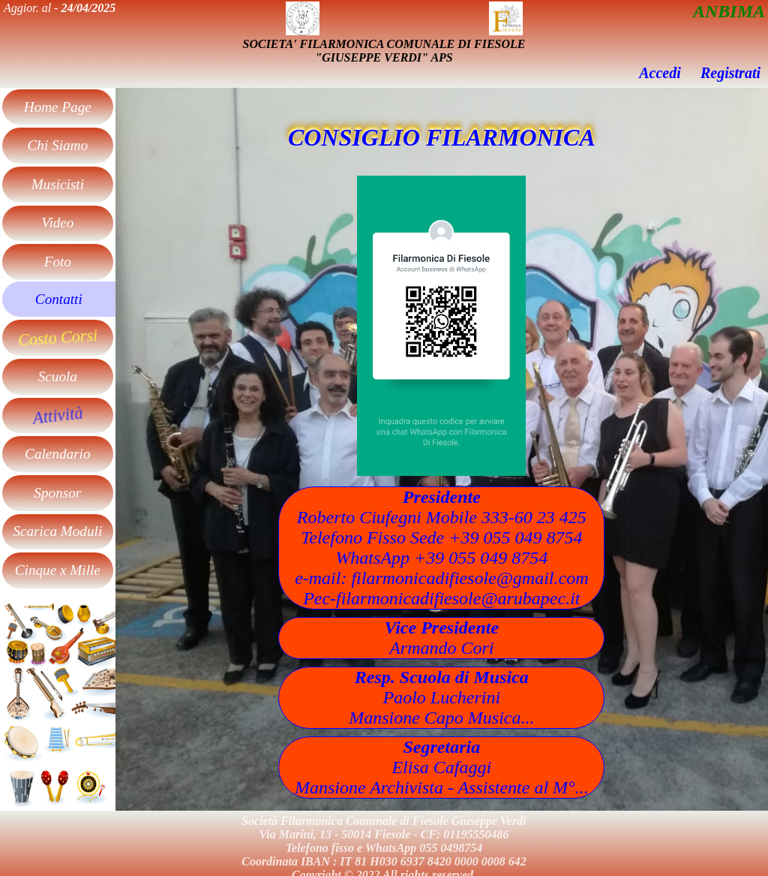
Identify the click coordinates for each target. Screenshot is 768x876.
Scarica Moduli (57, 531)
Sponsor (57, 493)
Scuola (57, 376)
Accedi (660, 73)
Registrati (730, 73)
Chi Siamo (58, 145)
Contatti (58, 299)
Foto (57, 261)
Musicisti (58, 184)
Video (57, 222)
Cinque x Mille (57, 570)
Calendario (57, 454)
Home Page (58, 107)
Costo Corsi (58, 338)
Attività (57, 415)
